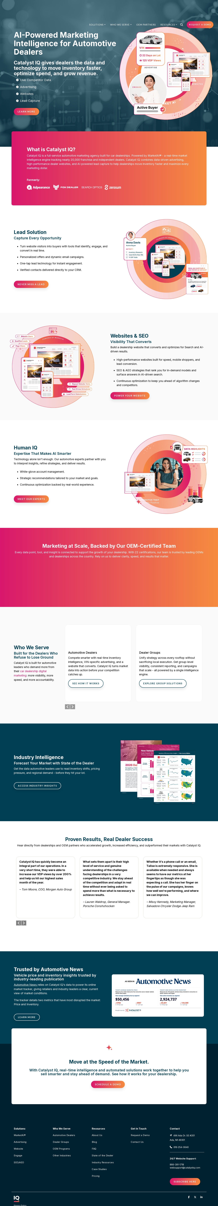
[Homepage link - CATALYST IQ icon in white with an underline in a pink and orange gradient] (16, 1188)
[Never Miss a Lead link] (31, 284)
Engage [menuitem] (18, 1144)
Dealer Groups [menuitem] (61, 1130)
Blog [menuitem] (94, 1130)
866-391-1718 (177, 1152)
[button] (189, 1185)
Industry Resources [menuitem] (103, 1151)
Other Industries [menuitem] (62, 1144)
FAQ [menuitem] (94, 1137)
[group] (98, 652)
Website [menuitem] (18, 1137)
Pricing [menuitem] (96, 1164)
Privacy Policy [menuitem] (20, 1194)
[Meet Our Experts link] (31, 499)
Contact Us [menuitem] (137, 1130)
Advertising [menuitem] (20, 1130)
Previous (67, 695)
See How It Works (85, 672)
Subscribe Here (185, 1169)
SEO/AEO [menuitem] (19, 1151)
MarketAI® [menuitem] (20, 1123)
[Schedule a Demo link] (108, 1072)
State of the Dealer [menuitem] (102, 1144)
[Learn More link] (26, 111)
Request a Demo (200, 6)
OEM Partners (146, 6)
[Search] (182, 6)
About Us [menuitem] (97, 1123)
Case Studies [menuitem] (99, 1157)
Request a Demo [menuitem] (140, 1123)
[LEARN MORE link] (27, 1005)
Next (72, 695)
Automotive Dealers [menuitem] (64, 1123)
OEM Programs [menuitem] (61, 1137)
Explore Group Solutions (162, 672)
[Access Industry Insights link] (37, 774)
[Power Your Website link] (130, 395)
